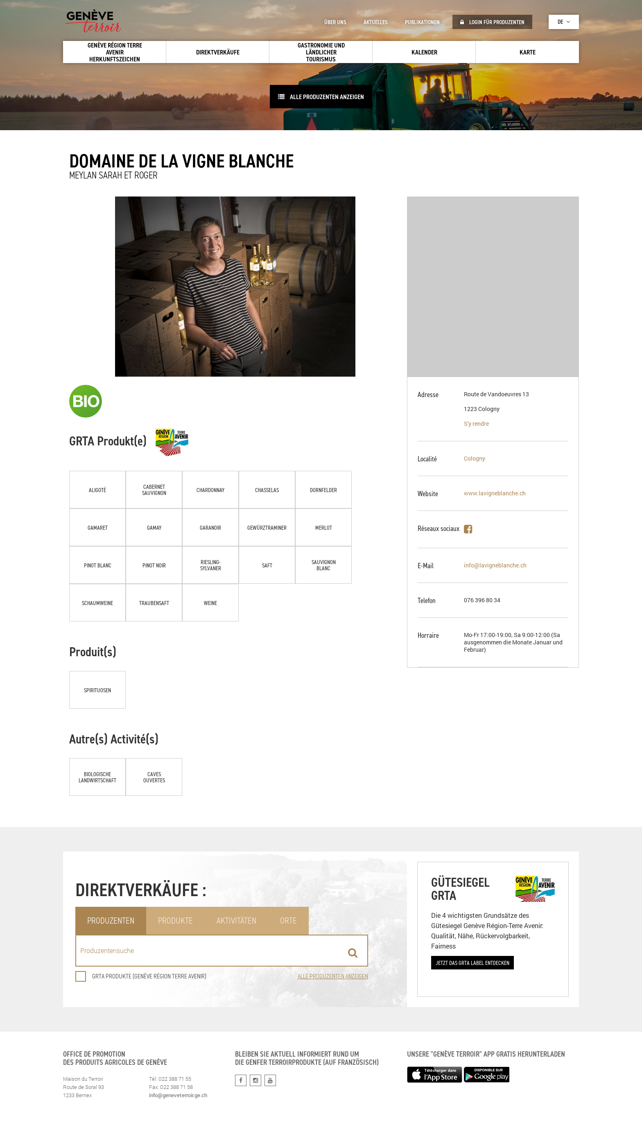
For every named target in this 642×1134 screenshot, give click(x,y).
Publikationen (422, 22)
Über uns (335, 22)
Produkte (175, 920)
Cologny (474, 458)
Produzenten (110, 920)
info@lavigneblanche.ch (495, 565)
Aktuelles (376, 22)
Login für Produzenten (492, 22)
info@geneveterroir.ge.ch (178, 1095)
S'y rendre (476, 423)
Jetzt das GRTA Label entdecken (472, 962)
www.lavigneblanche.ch (495, 493)
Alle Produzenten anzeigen (321, 97)
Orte (288, 920)
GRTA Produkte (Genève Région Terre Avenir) (140, 976)
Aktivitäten (236, 920)
